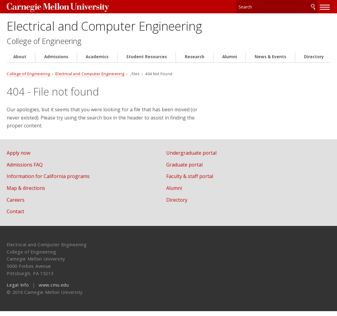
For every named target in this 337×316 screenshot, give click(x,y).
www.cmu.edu (54, 290)
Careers (16, 204)
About (19, 61)
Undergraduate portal (200, 157)
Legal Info (18, 290)
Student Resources (146, 61)
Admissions (56, 61)
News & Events (270, 61)
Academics (97, 61)
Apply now (18, 157)
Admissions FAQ (25, 169)
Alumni (229, 61)
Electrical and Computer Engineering (130, 28)
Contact (15, 216)
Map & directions (26, 193)
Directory (314, 61)
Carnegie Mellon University (52, 6)
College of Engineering (47, 46)
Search (313, 6)
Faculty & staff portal (198, 181)
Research (194, 61)
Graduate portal (193, 169)
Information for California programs (48, 181)
